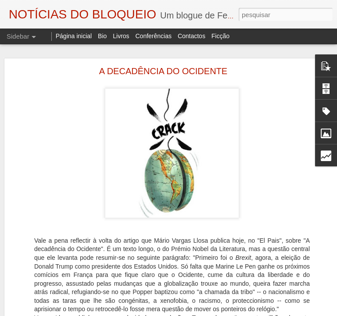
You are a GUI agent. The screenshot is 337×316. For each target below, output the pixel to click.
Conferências (153, 36)
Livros (121, 36)
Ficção (220, 36)
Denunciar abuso (268, 311)
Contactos (191, 36)
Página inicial (74, 36)
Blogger (238, 311)
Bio (102, 36)
